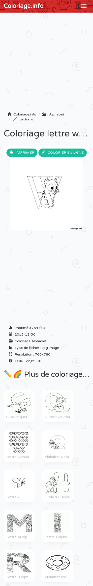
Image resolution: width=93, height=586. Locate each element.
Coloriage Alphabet (31, 341)
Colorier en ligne (63, 153)
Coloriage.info (23, 6)
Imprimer (22, 153)
